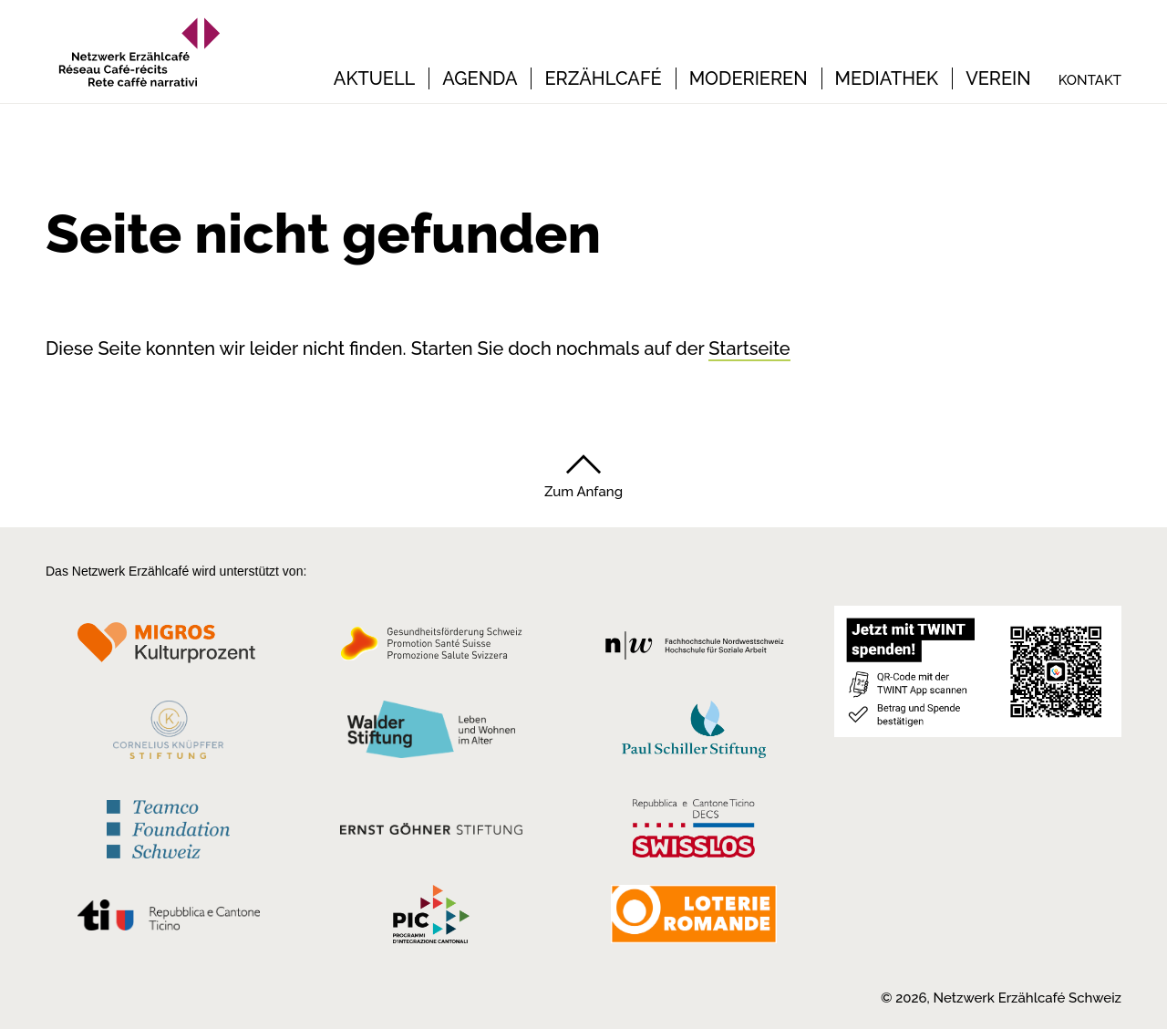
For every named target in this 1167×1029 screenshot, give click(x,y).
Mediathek (887, 78)
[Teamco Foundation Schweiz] (168, 827)
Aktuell (374, 78)
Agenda (479, 78)
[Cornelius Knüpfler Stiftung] (168, 734)
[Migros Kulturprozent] (168, 648)
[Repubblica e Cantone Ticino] (168, 919)
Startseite (749, 348)
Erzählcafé (602, 78)
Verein (998, 78)
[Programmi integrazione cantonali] (431, 918)
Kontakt (1090, 80)
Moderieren (748, 78)
